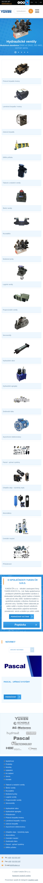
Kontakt (8, 779)
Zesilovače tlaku (12, 841)
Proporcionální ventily (13, 800)
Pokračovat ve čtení (20, 617)
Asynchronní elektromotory (15, 827)
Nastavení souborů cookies (21, 876)
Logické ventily (11, 797)
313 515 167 (6, 1)
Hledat (30, 11)
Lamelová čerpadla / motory (16, 821)
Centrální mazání (12, 838)
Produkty (9, 764)
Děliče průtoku (11, 847)
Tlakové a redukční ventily (15, 785)
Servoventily (10, 803)
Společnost (10, 761)
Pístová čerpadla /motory (15, 817)
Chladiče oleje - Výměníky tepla (17, 832)
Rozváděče (10, 791)
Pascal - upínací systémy (15, 844)
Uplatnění (9, 770)
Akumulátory (10, 835)
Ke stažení (9, 773)
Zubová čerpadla (12, 824)
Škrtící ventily (10, 788)
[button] (37, 11)
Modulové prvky (11, 794)
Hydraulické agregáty (13, 811)
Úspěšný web (33, 880)
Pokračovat (10, 697)
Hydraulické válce (12, 808)
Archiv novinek (17, 650)
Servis (8, 776)
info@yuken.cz (7, 3)
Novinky (8, 767)
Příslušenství (10, 814)
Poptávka (26, 624)
